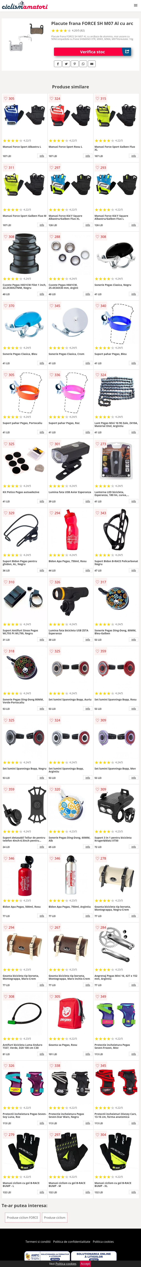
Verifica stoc (105, 52)
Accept (85, 1264)
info (42, 155)
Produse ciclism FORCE (22, 1218)
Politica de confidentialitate (71, 1242)
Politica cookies (103, 1242)
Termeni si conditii (38, 1242)
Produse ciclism (54, 1218)
